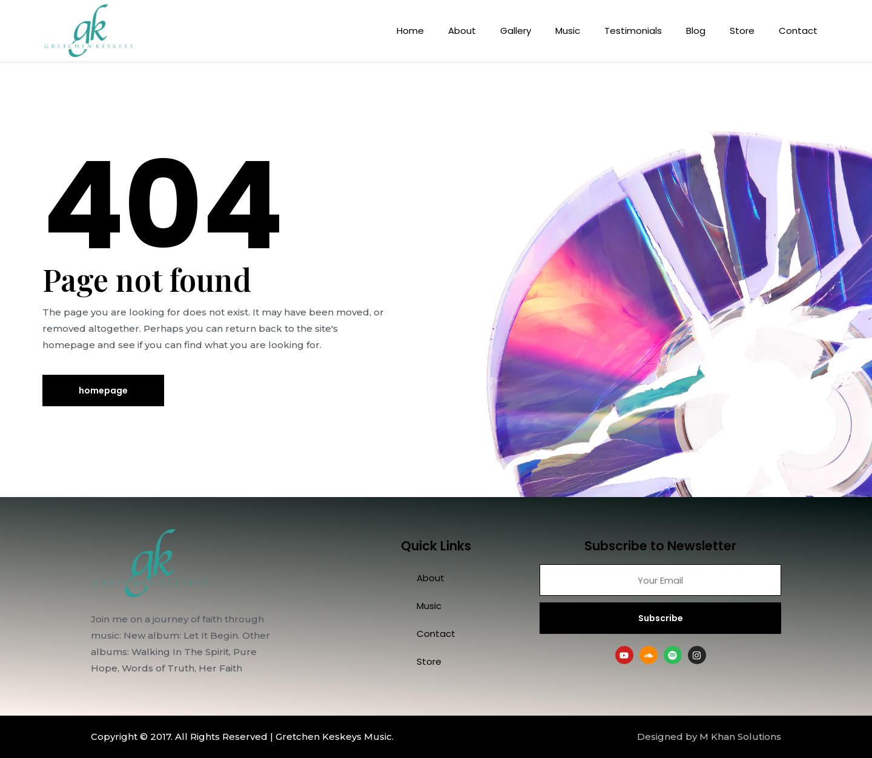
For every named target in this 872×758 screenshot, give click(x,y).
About (462, 30)
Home (410, 30)
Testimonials (633, 30)
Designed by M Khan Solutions (709, 736)
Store (742, 30)
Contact (798, 30)
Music (567, 30)
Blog (695, 30)
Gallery (515, 30)
